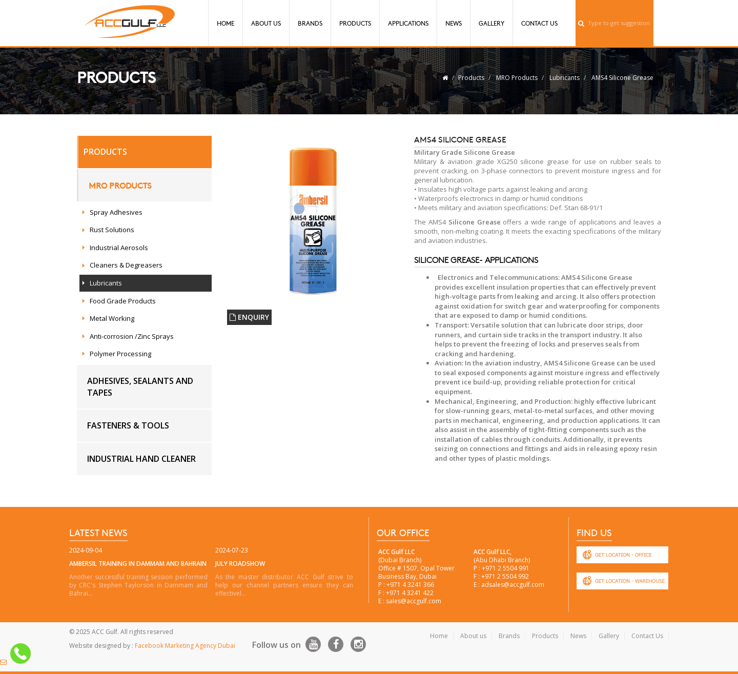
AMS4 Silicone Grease (622, 77)
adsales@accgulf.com (512, 584)
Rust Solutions (112, 229)
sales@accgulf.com (413, 601)
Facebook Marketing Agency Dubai (185, 645)
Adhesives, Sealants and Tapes (140, 386)
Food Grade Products (123, 300)
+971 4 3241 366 (410, 584)
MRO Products (517, 77)
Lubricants (564, 77)
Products (355, 23)
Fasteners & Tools (128, 425)
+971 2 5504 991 (505, 568)
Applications (408, 23)
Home (225, 23)
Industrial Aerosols (119, 247)
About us (473, 635)
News (453, 23)
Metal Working (112, 318)
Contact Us (539, 23)
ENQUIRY (249, 317)
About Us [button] (266, 23)
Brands (310, 23)
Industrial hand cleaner (141, 458)
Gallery (491, 23)
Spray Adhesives (116, 212)
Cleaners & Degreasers (126, 265)
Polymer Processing (120, 353)
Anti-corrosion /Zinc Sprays (132, 336)
